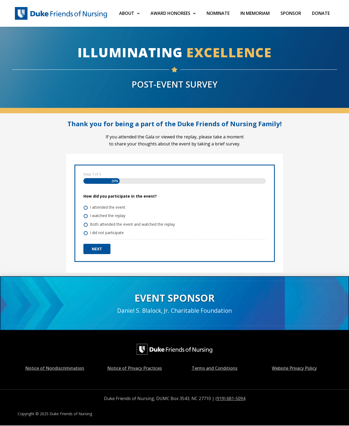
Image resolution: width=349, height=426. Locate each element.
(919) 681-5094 (230, 398)
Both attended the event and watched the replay (132, 224)
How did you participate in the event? (120, 196)
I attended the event (107, 207)
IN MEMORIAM (255, 13)
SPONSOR (290, 13)
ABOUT (129, 13)
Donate (321, 13)
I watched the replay (107, 215)
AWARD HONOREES (173, 13)
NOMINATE (218, 13)
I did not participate (107, 232)
